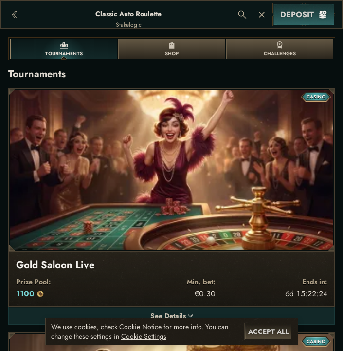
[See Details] (191, 316)
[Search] (242, 14)
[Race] (262, 14)
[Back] (14, 14)
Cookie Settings (143, 336)
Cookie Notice (140, 327)
